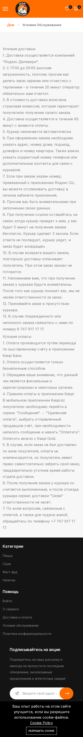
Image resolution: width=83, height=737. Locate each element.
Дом (10, 25)
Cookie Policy (41, 723)
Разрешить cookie (41, 730)
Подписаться (66, 693)
